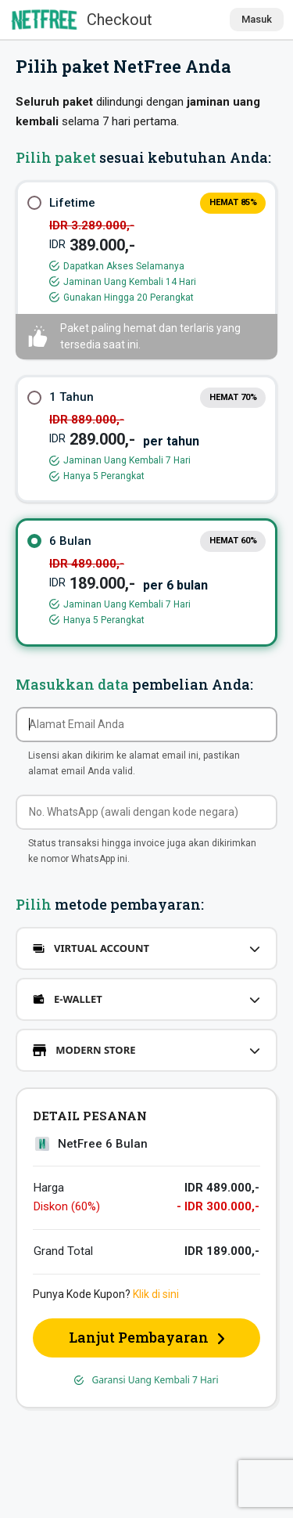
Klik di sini (156, 1294)
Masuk (256, 19)
